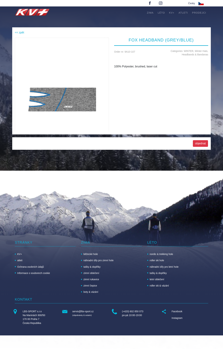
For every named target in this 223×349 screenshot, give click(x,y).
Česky (191, 3)
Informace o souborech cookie (33, 273)
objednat (200, 143)
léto (161, 12)
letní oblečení (157, 279)
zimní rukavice (91, 279)
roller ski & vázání (159, 285)
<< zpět (19, 32)
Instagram (177, 318)
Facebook (177, 311)
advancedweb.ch (199, 342)
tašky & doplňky (92, 266)
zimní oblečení (91, 273)
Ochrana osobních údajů (30, 266)
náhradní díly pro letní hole (164, 266)
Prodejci (199, 12)
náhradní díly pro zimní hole (98, 260)
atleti (183, 12)
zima (150, 12)
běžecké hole (90, 254)
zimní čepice (90, 285)
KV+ (171, 12)
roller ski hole (157, 260)
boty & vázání (90, 291)
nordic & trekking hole (161, 254)
